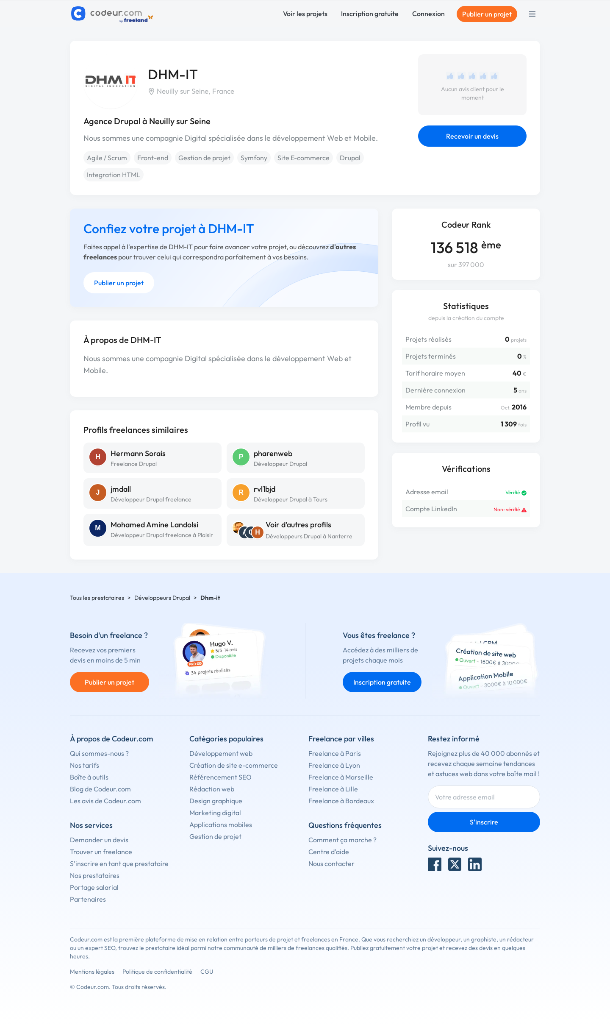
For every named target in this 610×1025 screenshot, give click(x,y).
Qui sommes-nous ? (99, 753)
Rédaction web (211, 789)
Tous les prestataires (97, 598)
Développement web (220, 753)
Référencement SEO (220, 777)
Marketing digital (215, 812)
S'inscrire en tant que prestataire (119, 863)
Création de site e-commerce (233, 765)
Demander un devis (99, 840)
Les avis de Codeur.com (105, 801)
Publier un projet (487, 14)
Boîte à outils (89, 777)
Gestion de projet (204, 157)
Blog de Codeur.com (100, 789)
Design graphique (215, 801)
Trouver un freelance (101, 851)
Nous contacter (331, 863)
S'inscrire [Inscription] (484, 822)
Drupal (350, 157)
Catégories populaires (226, 739)
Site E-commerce (303, 157)
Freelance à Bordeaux (341, 801)
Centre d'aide (328, 851)
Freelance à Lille (333, 789)
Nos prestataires (94, 875)
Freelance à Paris (334, 753)
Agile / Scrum (107, 157)
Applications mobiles (220, 824)
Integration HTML (113, 174)
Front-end (152, 157)
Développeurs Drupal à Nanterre (309, 536)
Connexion (428, 13)
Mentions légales (92, 971)
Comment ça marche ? (342, 840)
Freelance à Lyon (334, 765)
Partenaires (88, 899)
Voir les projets (305, 13)
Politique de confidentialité (157, 971)
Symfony (254, 157)
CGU (207, 971)
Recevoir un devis (472, 136)
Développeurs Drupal (162, 598)
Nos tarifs (84, 765)
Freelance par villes (341, 739)
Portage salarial (94, 887)
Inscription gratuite (370, 13)
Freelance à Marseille (340, 777)
